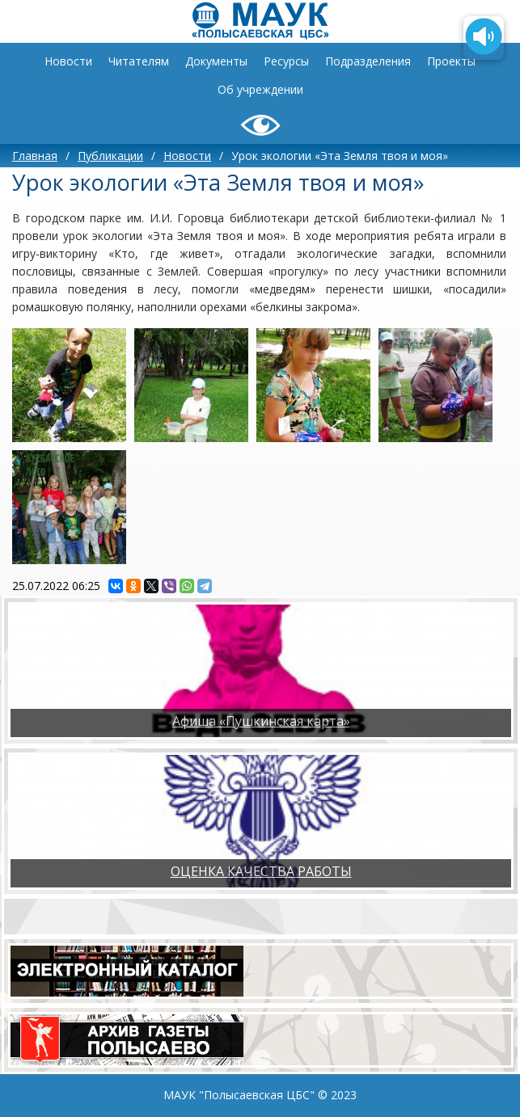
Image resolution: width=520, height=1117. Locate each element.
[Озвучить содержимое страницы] (483, 38)
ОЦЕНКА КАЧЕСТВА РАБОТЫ (261, 871)
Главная (34, 155)
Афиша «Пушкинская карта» (261, 721)
